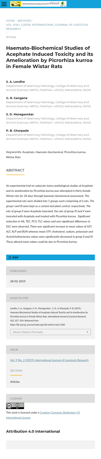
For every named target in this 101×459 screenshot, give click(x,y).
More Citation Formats (28, 332)
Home (10, 20)
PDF (15, 257)
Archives (24, 20)
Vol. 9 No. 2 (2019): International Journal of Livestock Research (47, 26)
